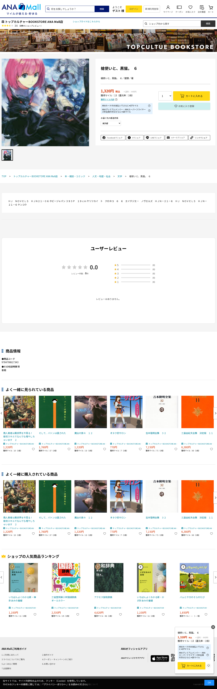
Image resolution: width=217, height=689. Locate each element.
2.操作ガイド (47, 654)
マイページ (168, 11)
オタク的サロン (118, 433)
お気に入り (190, 11)
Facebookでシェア (114, 137)
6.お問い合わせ (48, 663)
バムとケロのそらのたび (192, 597)
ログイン (134, 8)
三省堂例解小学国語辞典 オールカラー (65, 598)
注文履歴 (202, 11)
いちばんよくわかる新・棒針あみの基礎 (22, 598)
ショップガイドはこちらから (86, 21)
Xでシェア (136, 137)
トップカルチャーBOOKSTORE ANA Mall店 (34, 21)
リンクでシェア (201, 137)
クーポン (179, 11)
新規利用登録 (151, 8)
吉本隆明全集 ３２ (156, 433)
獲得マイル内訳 (107, 99)
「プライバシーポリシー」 (55, 684)
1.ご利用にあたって (10, 654)
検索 (102, 9)
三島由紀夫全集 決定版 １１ (197, 433)
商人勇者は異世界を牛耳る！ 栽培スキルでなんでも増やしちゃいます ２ (19, 436)
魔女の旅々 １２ (83, 433)
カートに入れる (194, 665)
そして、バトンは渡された (52, 433)
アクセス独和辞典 (103, 597)
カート (211, 11)
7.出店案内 (6, 668)
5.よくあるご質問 (9, 663)
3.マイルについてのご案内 (13, 659)
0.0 (94, 267)
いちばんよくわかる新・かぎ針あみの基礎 (150, 598)
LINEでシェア (156, 137)
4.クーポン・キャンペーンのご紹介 (57, 659)
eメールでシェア (178, 137)
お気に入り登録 (186, 106)
